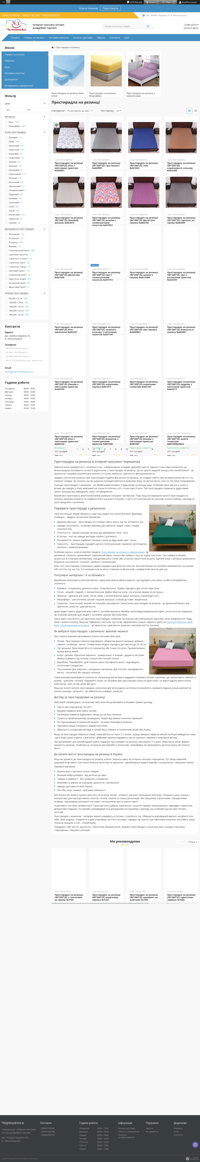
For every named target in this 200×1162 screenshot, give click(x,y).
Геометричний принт (22, 250)
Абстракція (16, 234)
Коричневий (17, 174)
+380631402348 (30, 15)
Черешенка (13, 1122)
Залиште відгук (191, 28)
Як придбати (152, 1131)
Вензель (15, 246)
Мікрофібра (17, 126)
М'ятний (15, 178)
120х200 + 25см (19, 302)
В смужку (16, 242)
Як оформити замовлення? (19, 85)
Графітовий (16, 157)
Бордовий (15, 153)
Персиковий (17, 186)
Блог (127, 37)
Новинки (9, 60)
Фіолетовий (17, 214)
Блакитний (16, 149)
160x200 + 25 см (19, 310)
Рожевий (15, 198)
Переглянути (110, 8)
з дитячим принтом (20, 254)
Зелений (15, 166)
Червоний (15, 218)
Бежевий (15, 137)
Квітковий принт (19, 270)
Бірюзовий (16, 145)
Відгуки (101, 37)
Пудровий (15, 194)
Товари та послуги (34, 37)
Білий (14, 141)
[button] (182, 1020)
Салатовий (15, 202)
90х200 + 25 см (18, 298)
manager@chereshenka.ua (19, 371)
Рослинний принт (19, 283)
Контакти (115, 37)
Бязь (14, 122)
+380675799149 (11, 15)
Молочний (16, 182)
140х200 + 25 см (19, 306)
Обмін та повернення (128, 1131)
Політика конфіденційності (126, 1136)
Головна (15, 37)
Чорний (14, 222)
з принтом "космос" (20, 258)
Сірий (14, 210)
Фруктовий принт (19, 287)
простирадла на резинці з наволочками (122, 729)
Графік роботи (191, 24)
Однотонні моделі (20, 278)
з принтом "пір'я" (19, 262)
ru (3, 2)
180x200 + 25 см (19, 314)
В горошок (16, 238)
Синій (13, 206)
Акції (7, 66)
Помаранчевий (17, 190)
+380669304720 (50, 15)
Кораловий (15, 170)
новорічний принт (20, 274)
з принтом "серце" (19, 266)
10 (147, 627)
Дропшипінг (11, 79)
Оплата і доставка (83, 37)
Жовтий (14, 161)
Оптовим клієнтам (59, 37)
